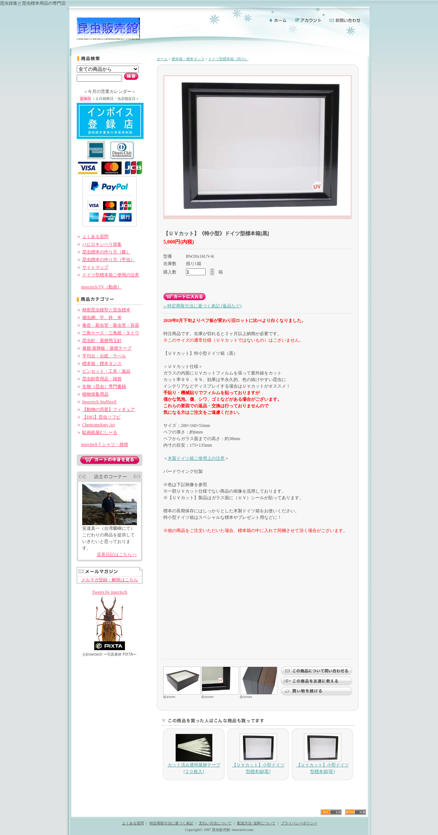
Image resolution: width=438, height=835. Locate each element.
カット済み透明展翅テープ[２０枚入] (194, 754)
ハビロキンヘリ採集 (102, 244)
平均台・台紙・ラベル (104, 355)
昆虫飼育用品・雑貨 (102, 378)
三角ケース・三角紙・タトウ (110, 332)
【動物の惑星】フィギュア (108, 409)
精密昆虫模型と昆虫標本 (106, 309)
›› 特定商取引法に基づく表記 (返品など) (202, 305)
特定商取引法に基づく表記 (171, 823)
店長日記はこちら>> (117, 554)
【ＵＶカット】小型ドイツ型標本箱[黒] (258, 754)
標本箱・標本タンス (102, 363)
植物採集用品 (95, 394)
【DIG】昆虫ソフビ (101, 417)
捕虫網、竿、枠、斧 (102, 317)
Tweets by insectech (109, 592)
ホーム (162, 59)
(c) (92, 654)
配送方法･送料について (256, 823)
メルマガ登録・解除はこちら (109, 579)
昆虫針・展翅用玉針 (102, 340)
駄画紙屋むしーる (99, 432)
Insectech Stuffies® (99, 401)
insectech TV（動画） (101, 287)
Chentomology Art (98, 424)
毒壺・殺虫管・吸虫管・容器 (110, 325)
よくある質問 (95, 236)
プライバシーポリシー (299, 823)
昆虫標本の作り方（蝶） (106, 252)
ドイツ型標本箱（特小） (228, 59)
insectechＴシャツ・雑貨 (104, 444)
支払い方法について (215, 823)
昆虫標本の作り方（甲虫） (108, 259)
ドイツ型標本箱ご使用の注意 (110, 274)
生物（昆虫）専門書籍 (104, 386)
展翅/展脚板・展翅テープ (107, 348)
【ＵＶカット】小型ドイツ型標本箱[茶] (322, 754)
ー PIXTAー (120, 654)
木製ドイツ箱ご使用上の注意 (196, 458)
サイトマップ (95, 267)
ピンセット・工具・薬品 (106, 371)
